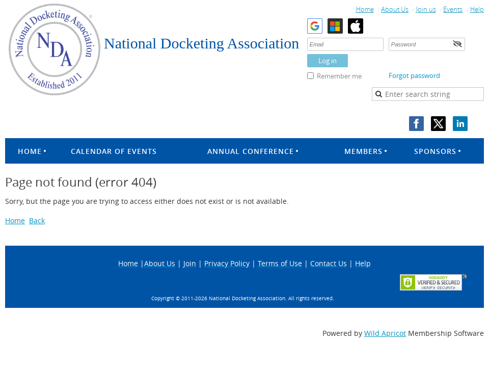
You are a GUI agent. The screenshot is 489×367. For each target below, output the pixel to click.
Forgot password (414, 75)
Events (453, 9)
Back (37, 220)
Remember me (339, 76)
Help (477, 9)
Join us (426, 9)
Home (365, 9)
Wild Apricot (385, 333)
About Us (395, 9)
